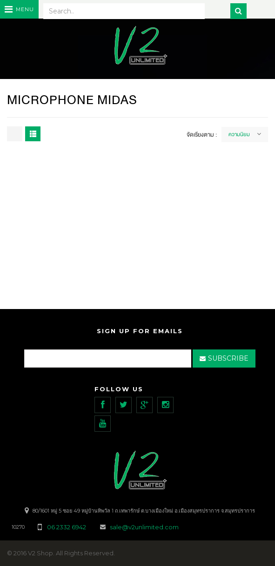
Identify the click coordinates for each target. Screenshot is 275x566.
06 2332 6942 (67, 527)
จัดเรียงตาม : (202, 135)
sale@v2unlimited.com (144, 527)
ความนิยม (239, 134)
